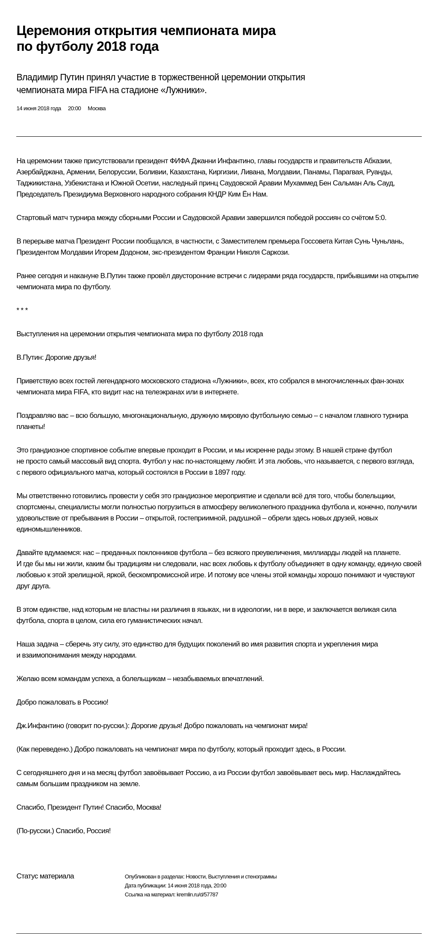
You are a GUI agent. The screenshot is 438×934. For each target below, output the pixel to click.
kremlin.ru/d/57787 (197, 894)
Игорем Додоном (121, 252)
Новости (195, 876)
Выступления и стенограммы (242, 876)
